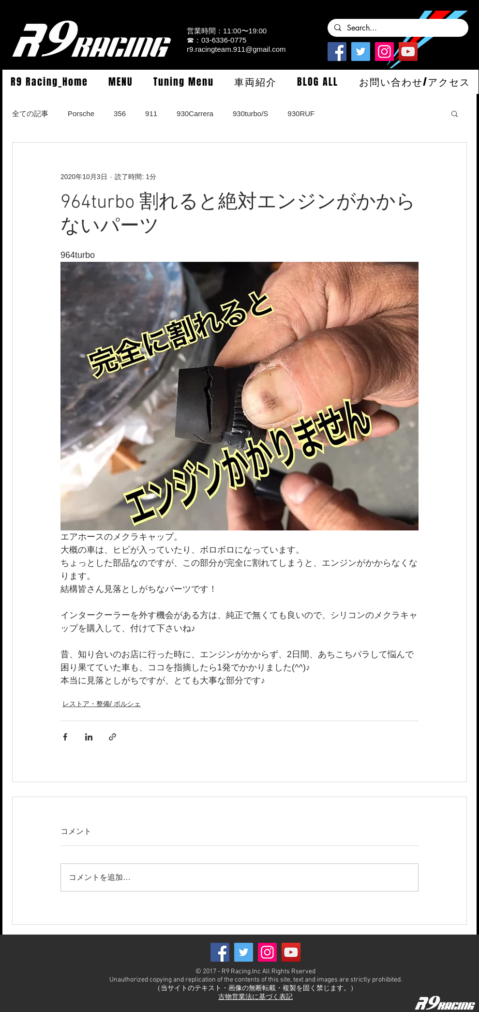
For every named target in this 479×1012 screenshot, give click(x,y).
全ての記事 (30, 113)
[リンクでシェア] (112, 736)
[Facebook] (337, 51)
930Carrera (195, 113)
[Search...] (397, 28)
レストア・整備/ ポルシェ (101, 704)
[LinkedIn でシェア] (88, 736)
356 (120, 113)
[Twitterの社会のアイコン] (360, 51)
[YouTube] (408, 51)
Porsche (81, 113)
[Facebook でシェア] (65, 736)
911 (151, 113)
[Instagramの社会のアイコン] (384, 51)
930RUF (300, 113)
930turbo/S (250, 113)
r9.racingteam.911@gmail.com (236, 49)
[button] (120, 82)
